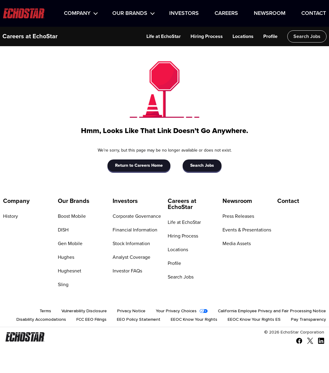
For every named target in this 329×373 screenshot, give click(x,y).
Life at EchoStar (184, 222)
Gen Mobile (70, 243)
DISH (63, 230)
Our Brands (129, 13)
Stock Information (131, 243)
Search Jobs (202, 165)
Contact (313, 13)
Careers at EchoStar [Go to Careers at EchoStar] (182, 204)
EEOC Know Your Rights (194, 319)
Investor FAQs (127, 271)
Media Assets (236, 243)
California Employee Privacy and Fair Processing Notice (272, 311)
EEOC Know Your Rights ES (254, 319)
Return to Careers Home (139, 165)
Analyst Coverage (131, 257)
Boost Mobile (72, 216)
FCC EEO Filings (91, 319)
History (10, 216)
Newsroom (269, 13)
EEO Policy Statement (138, 319)
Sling (63, 284)
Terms (45, 311)
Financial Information (135, 230)
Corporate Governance (137, 216)
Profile (174, 263)
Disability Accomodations (41, 319)
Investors (184, 13)
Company (77, 13)
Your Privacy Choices (176, 311)
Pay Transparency (308, 319)
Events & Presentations (246, 230)
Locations (178, 249)
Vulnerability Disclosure (84, 311)
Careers (226, 13)
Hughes (66, 257)
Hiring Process (183, 236)
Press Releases (238, 216)
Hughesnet (69, 271)
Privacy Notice (131, 311)
